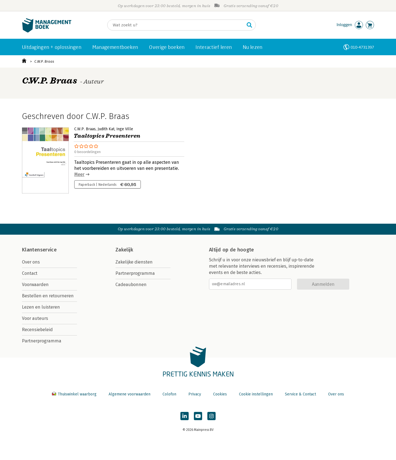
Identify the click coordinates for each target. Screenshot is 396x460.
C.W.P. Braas (44, 61)
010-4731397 (362, 47)
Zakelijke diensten (134, 262)
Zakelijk (124, 250)
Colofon (169, 394)
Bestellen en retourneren (48, 295)
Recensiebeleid (37, 329)
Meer (79, 174)
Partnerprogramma (41, 340)
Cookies (220, 394)
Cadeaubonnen (131, 284)
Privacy (194, 394)
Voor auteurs (35, 318)
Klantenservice (39, 250)
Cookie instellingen (256, 394)
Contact (29, 273)
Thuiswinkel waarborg (75, 394)
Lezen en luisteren (41, 307)
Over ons (31, 262)
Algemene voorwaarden (129, 394)
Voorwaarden (35, 284)
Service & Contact (300, 394)
